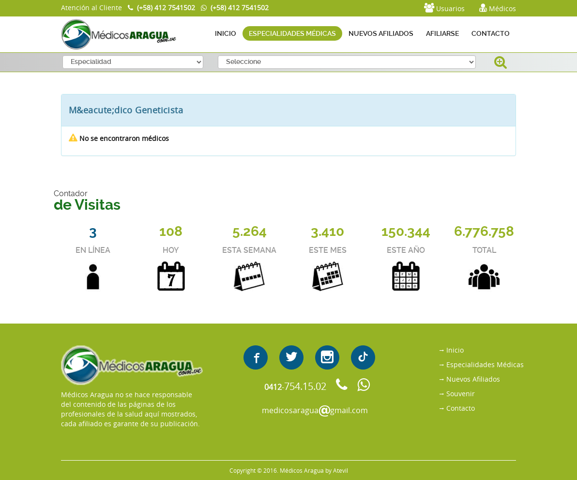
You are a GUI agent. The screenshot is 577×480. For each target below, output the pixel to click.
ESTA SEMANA (249, 250)
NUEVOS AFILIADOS (381, 33)
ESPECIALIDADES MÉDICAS (292, 33)
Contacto (460, 408)
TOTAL (484, 250)
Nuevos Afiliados (473, 379)
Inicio (455, 350)
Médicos (497, 8)
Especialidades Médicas (485, 364)
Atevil (340, 470)
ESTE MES (328, 250)
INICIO (225, 33)
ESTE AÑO (406, 250)
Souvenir (460, 393)
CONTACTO (490, 33)
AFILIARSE (442, 33)
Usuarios (444, 8)
